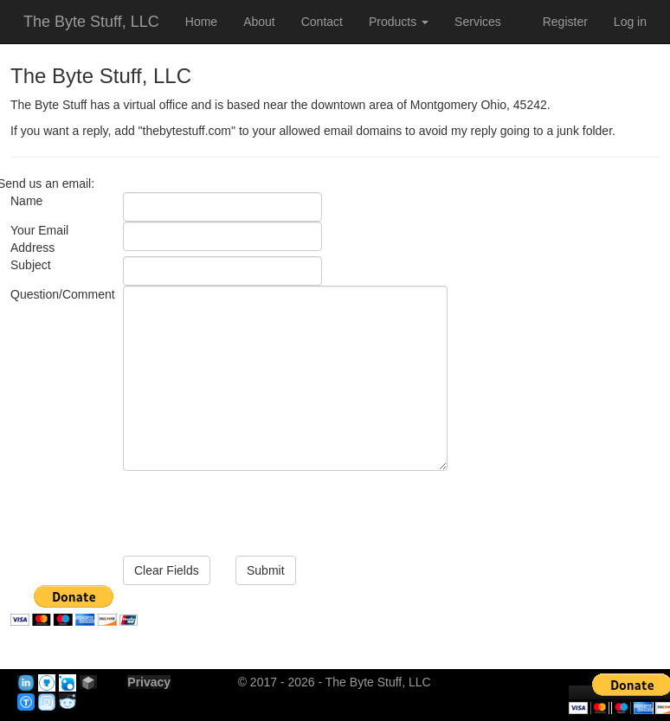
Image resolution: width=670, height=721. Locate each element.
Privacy (149, 682)
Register (565, 22)
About (259, 22)
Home (201, 22)
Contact (322, 22)
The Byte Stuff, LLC (91, 21)
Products (398, 22)
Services (477, 22)
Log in (630, 22)
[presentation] (254, 504)
